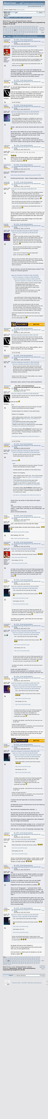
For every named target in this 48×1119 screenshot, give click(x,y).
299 (17, 32)
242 (32, 27)
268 (20, 30)
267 (18, 30)
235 (17, 27)
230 (6, 27)
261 (4, 30)
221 (22, 26)
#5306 (42, 184)
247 (8, 29)
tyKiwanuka (7, 80)
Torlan (5, 515)
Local (13, 21)
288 (28, 31)
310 (6, 34)
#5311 (42, 446)
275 (35, 30)
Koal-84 (6, 224)
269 (22, 30)
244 (37, 27)
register (22, 9)
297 (13, 32)
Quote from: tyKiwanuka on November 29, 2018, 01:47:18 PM (25, 450)
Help (11, 17)
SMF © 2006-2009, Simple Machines (32, 982)
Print (43, 32)
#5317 (42, 746)
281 (13, 31)
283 (17, 31)
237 (21, 27)
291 (34, 31)
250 (15, 29)
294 (6, 32)
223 (26, 26)
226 (33, 26)
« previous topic (41, 28)
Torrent (6, 15)
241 (30, 27)
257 (30, 29)
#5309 (42, 357)
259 (34, 29)
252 (19, 29)
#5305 (42, 167)
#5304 (42, 147)
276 (37, 30)
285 (21, 31)
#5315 (42, 626)
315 (17, 34)
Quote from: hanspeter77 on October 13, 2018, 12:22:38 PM (24, 275)
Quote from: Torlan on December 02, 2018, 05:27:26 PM (23, 630)
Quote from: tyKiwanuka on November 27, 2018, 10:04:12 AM (25, 362)
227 (35, 26)
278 (6, 31)
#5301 (42, 42)
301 (21, 32)
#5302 (42, 82)
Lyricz (5, 105)
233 (13, 27)
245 (4, 29)
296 (10, 32)
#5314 (42, 582)
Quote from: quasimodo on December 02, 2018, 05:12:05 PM (25, 586)
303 (26, 32)
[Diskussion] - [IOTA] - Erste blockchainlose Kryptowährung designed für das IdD (19, 969)
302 (23, 32)
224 (28, 26)
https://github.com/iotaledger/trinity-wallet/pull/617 (23, 426)
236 (19, 27)
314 (15, 34)
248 (10, 29)
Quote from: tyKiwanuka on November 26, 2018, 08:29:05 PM (25, 111)
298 (15, 32)
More (29, 17)
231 (8, 27)
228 (37, 26)
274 (33, 30)
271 (26, 30)
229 (4, 27)
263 (8, 30)
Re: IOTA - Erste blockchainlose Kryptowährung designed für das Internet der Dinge (27, 41)
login (18, 9)
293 (4, 32)
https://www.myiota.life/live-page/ (20, 532)
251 (17, 29)
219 (17, 26)
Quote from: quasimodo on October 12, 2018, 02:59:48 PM (25, 277)
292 (37, 31)
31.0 (9, 14)
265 (13, 30)
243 (34, 27)
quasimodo (7, 40)
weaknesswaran (8, 165)
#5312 (42, 518)
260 (37, 29)
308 (37, 32)
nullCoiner (7, 145)
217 (13, 26)
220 (19, 26)
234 (15, 27)
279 (8, 31)
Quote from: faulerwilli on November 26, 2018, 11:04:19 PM (24, 230)
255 (26, 29)
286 (23, 31)
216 (11, 26)
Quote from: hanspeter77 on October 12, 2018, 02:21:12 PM (28, 280)
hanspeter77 (7, 624)
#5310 (42, 388)
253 (21, 29)
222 (24, 26)
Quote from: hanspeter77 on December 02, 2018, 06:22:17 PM (25, 683)
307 (34, 32)
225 (30, 26)
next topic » (42, 29)
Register (24, 17)
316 (19, 34)
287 (26, 31)
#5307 (42, 226)
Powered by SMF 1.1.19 (17, 982)
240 (28, 27)
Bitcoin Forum (7, 21)
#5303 (42, 107)
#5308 (42, 330)
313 (13, 34)
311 (8, 34)
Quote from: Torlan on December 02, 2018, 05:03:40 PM (23, 549)
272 (28, 30)
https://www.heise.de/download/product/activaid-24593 (26, 175)
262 (6, 30)
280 (10, 31)
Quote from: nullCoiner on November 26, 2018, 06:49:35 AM (24, 393)
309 (4, 34)
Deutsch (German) (21, 21)
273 (31, 30)
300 (19, 32)
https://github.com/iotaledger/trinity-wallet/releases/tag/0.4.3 (26, 436)
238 (23, 27)
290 (32, 31)
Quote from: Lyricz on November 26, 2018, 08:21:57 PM (23, 46)
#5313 (42, 544)
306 (32, 32)
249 (13, 29)
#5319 (42, 867)
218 (15, 26)
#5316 (42, 678)
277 (4, 31)
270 (24, 30)
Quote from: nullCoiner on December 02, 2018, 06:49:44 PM (24, 914)
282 (15, 31)
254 (23, 29)
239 (26, 27)
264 (10, 30)
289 (30, 31)
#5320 (42, 910)
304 (28, 32)
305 (30, 32)
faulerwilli (7, 182)
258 (32, 29)
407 (23, 34)
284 (19, 31)
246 (6, 29)
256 (28, 29)
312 (10, 34)
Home (7, 17)
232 (10, 27)
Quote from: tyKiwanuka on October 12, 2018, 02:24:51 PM (27, 278)
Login (20, 17)
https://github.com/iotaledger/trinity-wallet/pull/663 (23, 423)
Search (16, 17)
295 (8, 32)
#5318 (42, 835)
